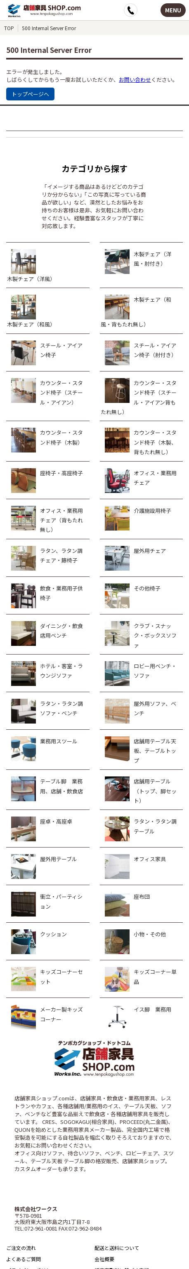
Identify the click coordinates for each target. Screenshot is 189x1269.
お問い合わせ (135, 79)
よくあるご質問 (23, 1258)
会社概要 (104, 1258)
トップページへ (30, 94)
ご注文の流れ (21, 1247)
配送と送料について (116, 1247)
